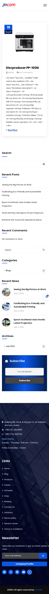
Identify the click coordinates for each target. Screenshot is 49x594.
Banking (7, 501)
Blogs (25, 271)
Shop (6, 496)
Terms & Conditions (13, 529)
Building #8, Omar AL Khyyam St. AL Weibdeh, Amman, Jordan (25, 424)
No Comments (26, 72)
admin (11, 72)
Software (8, 490)
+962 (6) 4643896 (13, 429)
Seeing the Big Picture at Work (16, 184)
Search (6, 153)
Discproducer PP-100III (22, 68)
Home (7, 468)
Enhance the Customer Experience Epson (22, 219)
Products (8, 479)
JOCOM (38, 589)
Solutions (8, 512)
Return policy (10, 518)
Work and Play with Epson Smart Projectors (23, 212)
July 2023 (25, 346)
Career (7, 485)
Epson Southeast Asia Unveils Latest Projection (19, 204)
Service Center (11, 523)
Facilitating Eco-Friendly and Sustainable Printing (21, 193)
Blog (6, 474)
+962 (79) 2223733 (13, 434)
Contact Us (9, 507)
